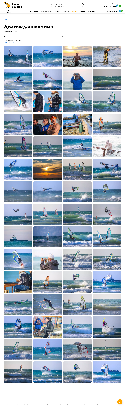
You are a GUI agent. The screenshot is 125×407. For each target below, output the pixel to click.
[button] (23, 5)
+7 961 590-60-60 (108, 6)
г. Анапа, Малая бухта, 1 (114, 4)
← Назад (6, 19)
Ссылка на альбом (9, 42)
